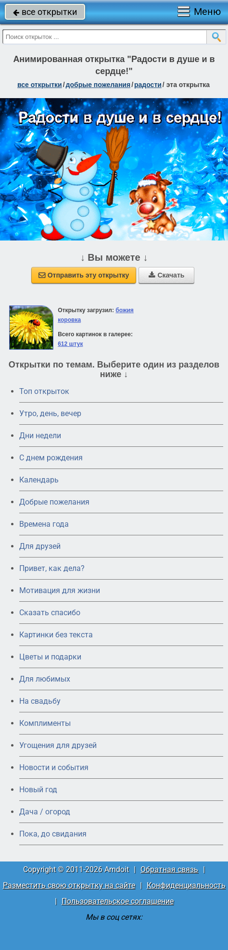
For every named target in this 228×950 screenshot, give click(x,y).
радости (148, 85)
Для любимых (44, 679)
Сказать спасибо (49, 612)
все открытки (45, 12)
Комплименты (45, 723)
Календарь (39, 479)
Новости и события (54, 767)
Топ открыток (44, 391)
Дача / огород (44, 811)
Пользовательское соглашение (118, 901)
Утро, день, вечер (50, 413)
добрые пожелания (98, 85)
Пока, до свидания (53, 833)
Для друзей (40, 546)
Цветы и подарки (50, 656)
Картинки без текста (56, 634)
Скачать (166, 275)
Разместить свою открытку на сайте (69, 885)
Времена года (44, 524)
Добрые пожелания (54, 502)
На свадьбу (40, 701)
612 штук (70, 344)
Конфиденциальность (186, 885)
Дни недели (40, 435)
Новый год (38, 789)
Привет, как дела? (52, 568)
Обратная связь (169, 869)
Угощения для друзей (58, 745)
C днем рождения (51, 457)
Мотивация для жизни (59, 590)
